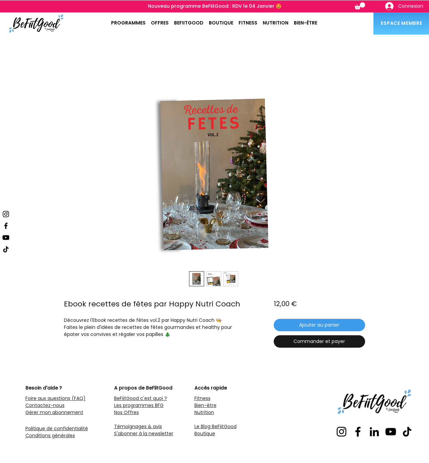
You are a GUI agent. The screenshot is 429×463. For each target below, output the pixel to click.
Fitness (202, 398)
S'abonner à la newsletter (143, 433)
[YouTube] (6, 237)
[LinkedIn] (374, 431)
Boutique (204, 433)
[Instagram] (6, 214)
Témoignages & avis (138, 426)
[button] (360, 5)
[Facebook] (6, 226)
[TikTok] (6, 249)
